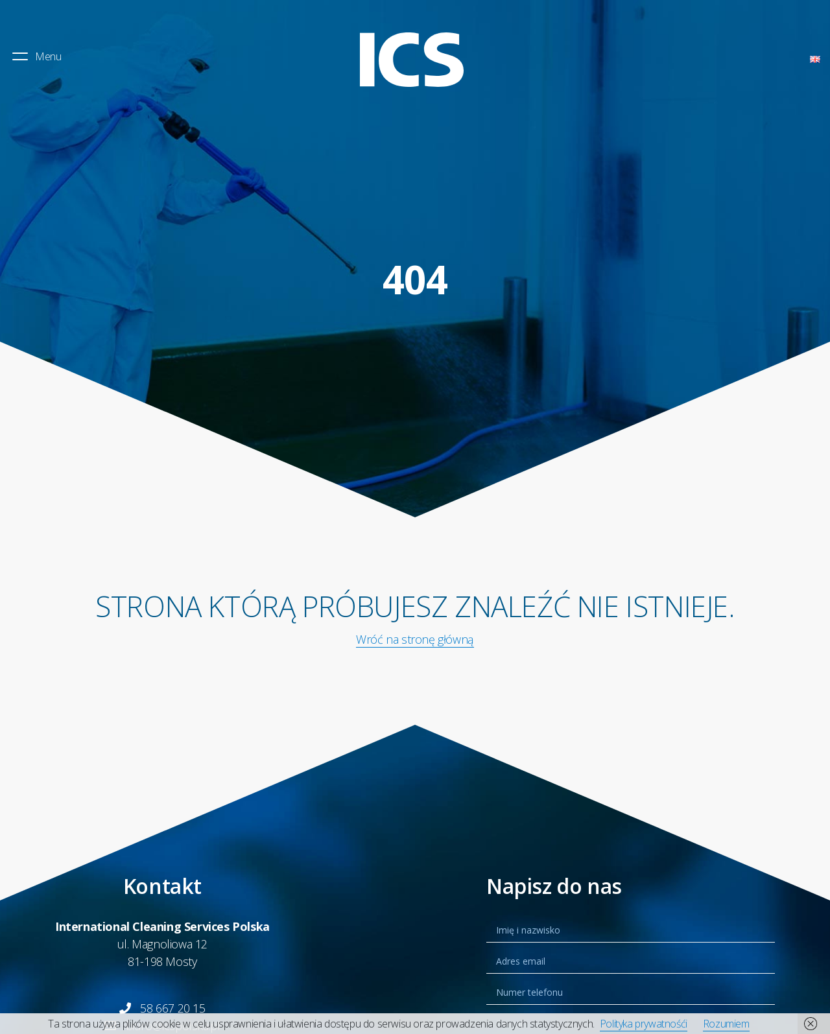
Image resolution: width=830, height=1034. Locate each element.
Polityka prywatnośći (643, 1023)
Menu (35, 56)
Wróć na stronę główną (415, 639)
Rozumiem (726, 1023)
